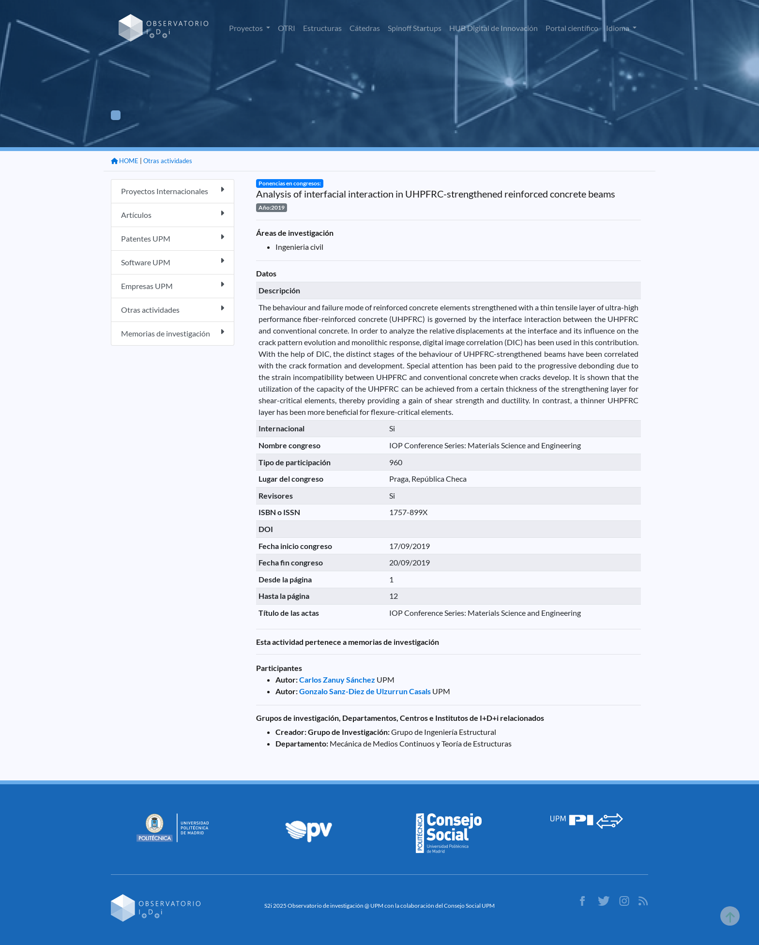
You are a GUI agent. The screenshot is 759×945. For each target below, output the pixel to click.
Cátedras (364, 27)
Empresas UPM (172, 285)
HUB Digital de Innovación (493, 27)
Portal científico (572, 27)
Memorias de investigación (172, 333)
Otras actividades (167, 161)
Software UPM (172, 262)
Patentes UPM (172, 238)
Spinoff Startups (414, 27)
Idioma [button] (618, 27)
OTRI (286, 27)
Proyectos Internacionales (172, 190)
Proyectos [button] (246, 27)
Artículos (172, 214)
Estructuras (322, 27)
